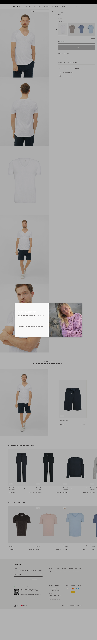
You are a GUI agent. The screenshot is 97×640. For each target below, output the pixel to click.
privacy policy (40, 326)
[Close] (79, 304)
